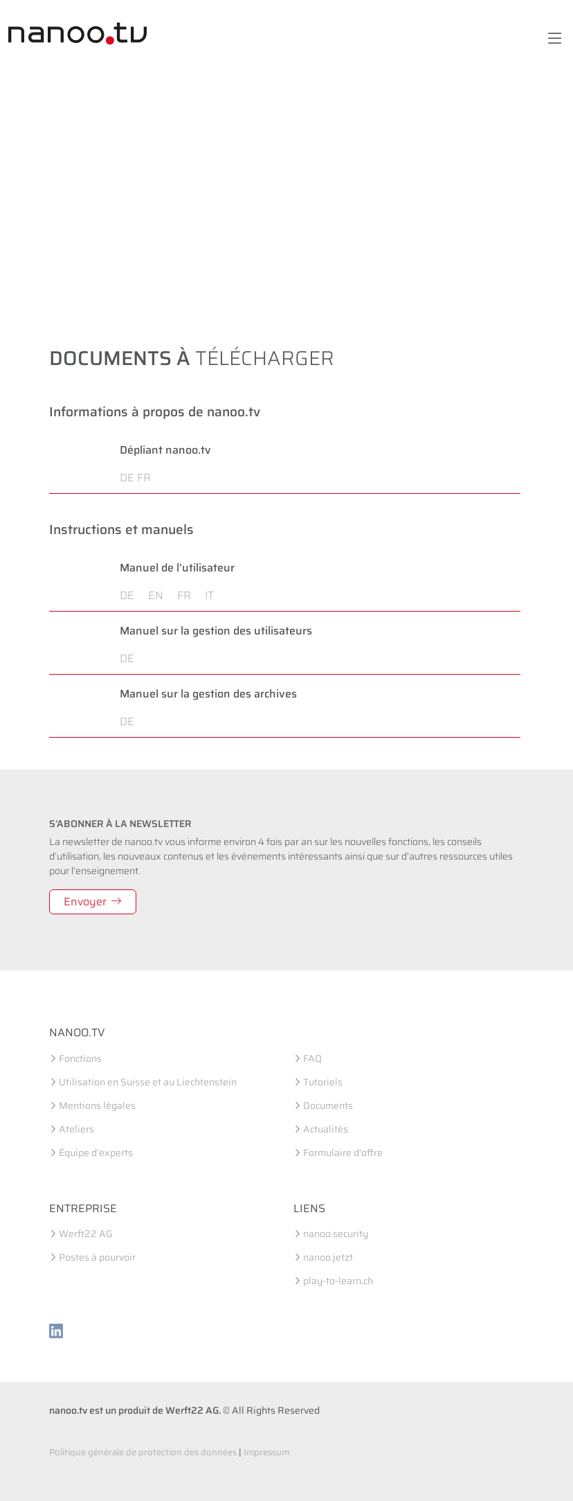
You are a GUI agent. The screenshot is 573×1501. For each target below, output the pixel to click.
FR (144, 477)
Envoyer (93, 901)
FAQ (312, 1058)
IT (209, 595)
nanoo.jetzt (328, 1257)
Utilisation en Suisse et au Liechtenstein (148, 1082)
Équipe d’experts (96, 1152)
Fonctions (80, 1058)
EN (161, 595)
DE (127, 477)
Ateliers (76, 1129)
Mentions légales (97, 1105)
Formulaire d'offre (343, 1152)
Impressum (266, 1452)
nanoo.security (335, 1233)
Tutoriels (323, 1082)
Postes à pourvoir (97, 1257)
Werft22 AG (85, 1233)
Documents (328, 1105)
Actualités (325, 1129)
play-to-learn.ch (338, 1281)
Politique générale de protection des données (143, 1452)
